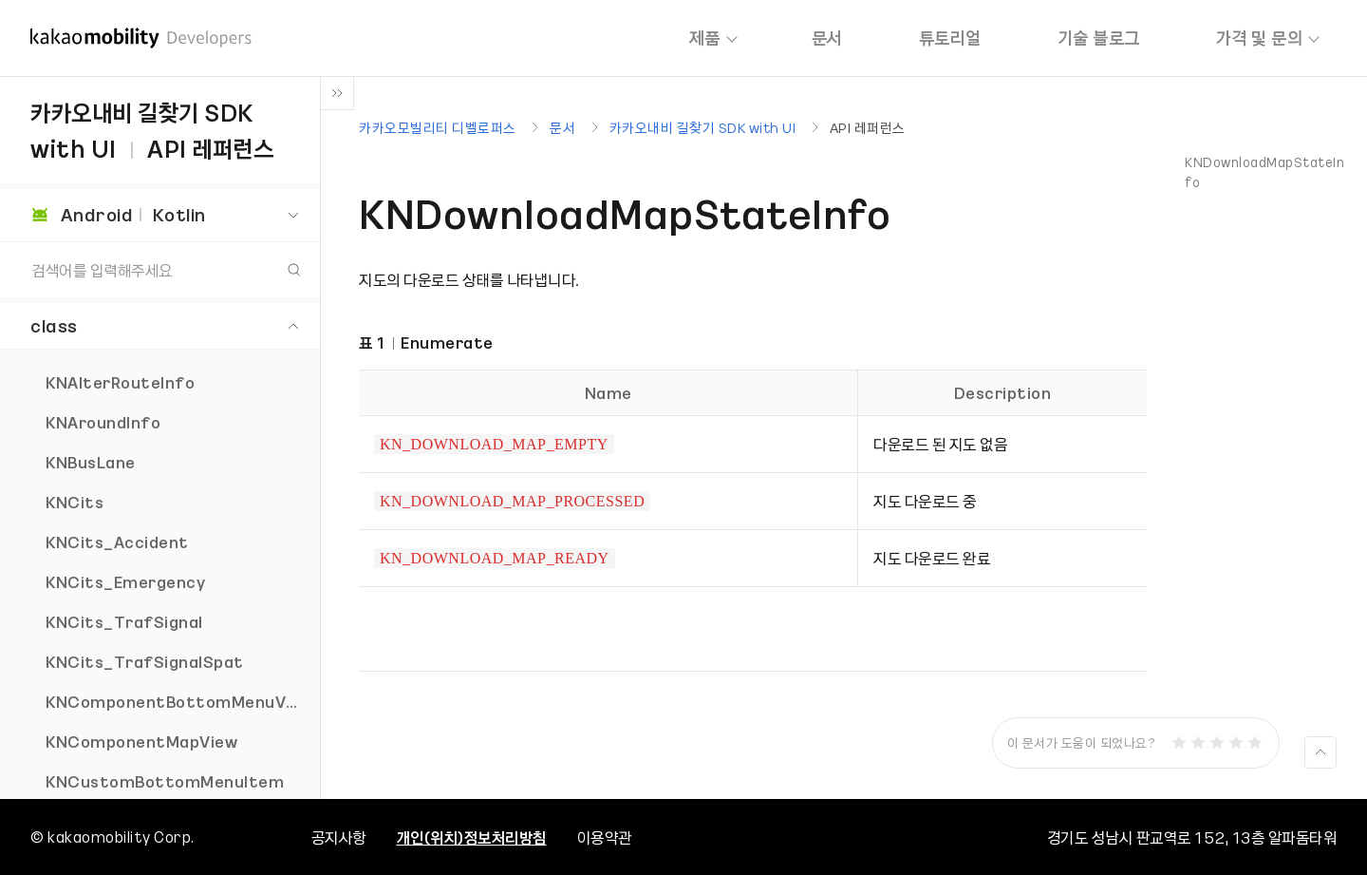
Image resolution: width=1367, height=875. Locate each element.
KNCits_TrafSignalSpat (145, 661)
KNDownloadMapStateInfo (1264, 172)
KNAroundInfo (103, 421)
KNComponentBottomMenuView (179, 701)
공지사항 (338, 837)
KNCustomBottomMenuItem (165, 781)
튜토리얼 (950, 37)
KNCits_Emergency (125, 581)
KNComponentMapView (141, 741)
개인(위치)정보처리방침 (472, 837)
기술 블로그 (1099, 37)
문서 (827, 37)
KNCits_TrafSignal (124, 621)
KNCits (74, 501)
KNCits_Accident (117, 541)
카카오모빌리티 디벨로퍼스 (437, 127)
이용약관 (604, 837)
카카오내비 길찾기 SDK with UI (702, 127)
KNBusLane (91, 461)
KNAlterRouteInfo (120, 382)
